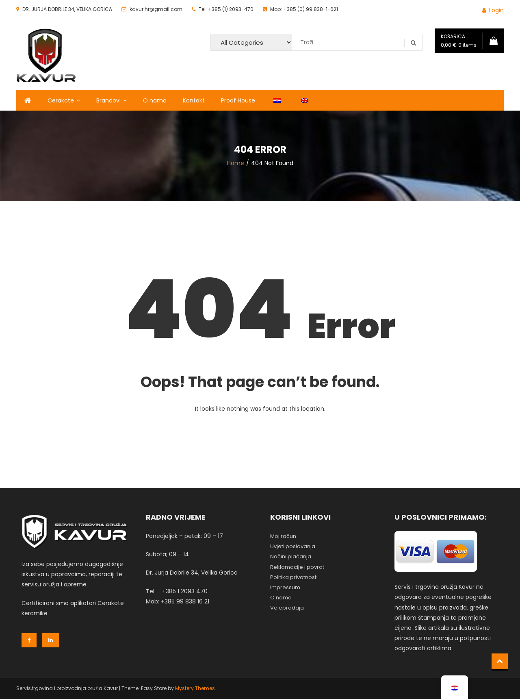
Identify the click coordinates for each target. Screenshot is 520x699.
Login (496, 10)
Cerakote (61, 100)
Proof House (238, 100)
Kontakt (194, 100)
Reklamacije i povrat (297, 567)
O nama (155, 100)
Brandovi (108, 100)
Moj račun (283, 536)
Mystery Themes (195, 688)
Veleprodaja (287, 608)
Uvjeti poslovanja (292, 546)
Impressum (285, 587)
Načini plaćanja (290, 556)
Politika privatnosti (294, 577)
